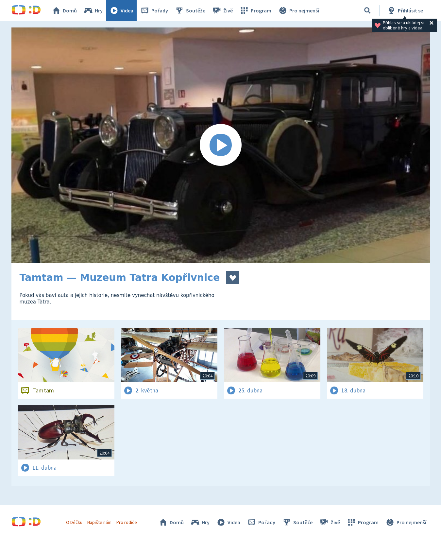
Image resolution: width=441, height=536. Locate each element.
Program (255, 10)
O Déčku (74, 522)
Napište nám (99, 522)
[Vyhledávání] (367, 10)
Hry (93, 10)
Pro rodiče (126, 522)
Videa (121, 10)
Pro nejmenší (298, 10)
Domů (64, 10)
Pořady (154, 10)
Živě (222, 10)
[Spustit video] (220, 145)
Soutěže (190, 10)
